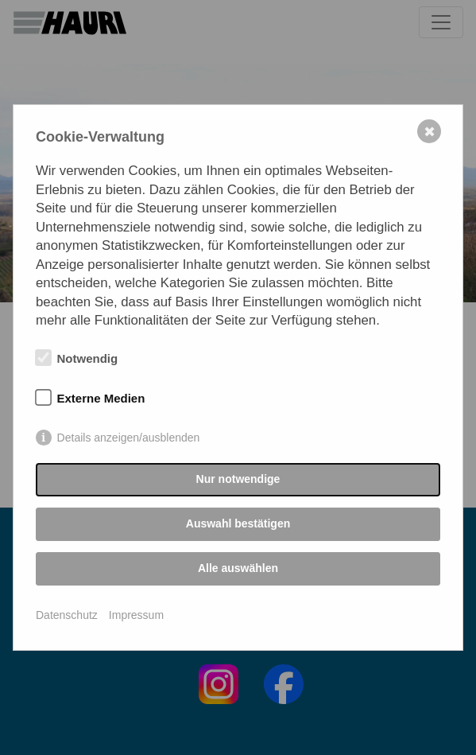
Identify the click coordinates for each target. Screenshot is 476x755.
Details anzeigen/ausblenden (128, 437)
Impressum (136, 615)
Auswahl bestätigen (238, 523)
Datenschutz (67, 615)
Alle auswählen (238, 568)
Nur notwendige (238, 479)
